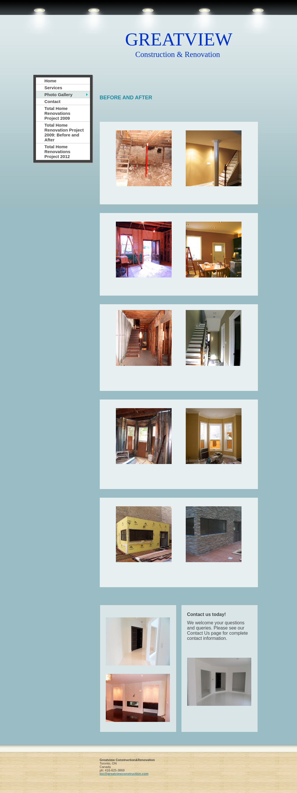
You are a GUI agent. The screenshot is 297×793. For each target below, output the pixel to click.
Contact (53, 101)
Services (53, 87)
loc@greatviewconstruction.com (124, 773)
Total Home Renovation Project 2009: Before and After (64, 132)
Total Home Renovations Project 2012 (57, 151)
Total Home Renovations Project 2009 (57, 113)
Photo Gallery (59, 94)
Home (51, 80)
